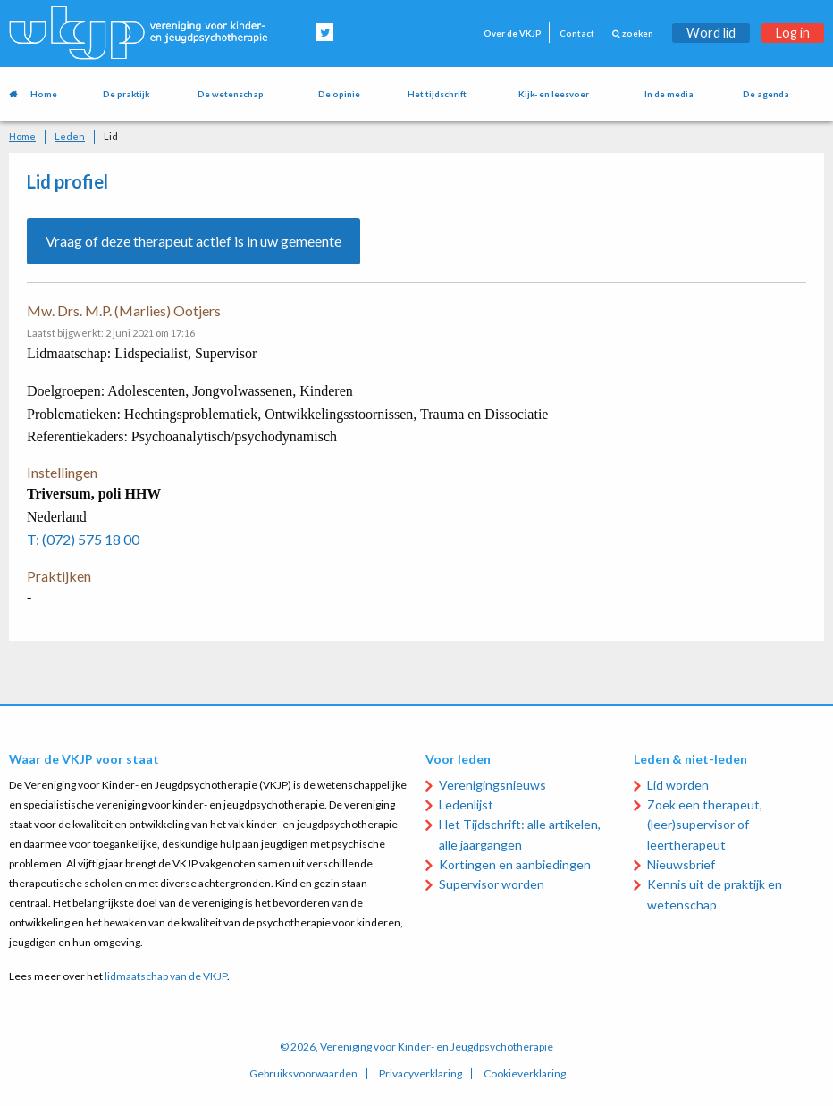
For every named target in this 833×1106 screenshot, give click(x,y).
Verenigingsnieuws (492, 784)
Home (43, 94)
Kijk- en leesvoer (553, 94)
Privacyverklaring (420, 1073)
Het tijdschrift (437, 94)
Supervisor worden (491, 884)
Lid (111, 136)
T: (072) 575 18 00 (83, 539)
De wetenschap (231, 94)
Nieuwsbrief (681, 864)
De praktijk (126, 94)
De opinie (339, 94)
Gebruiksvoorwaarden (303, 1073)
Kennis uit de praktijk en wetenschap (714, 893)
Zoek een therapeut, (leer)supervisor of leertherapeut (704, 824)
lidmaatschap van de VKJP (166, 976)
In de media (669, 94)
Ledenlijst (466, 804)
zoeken (632, 33)
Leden (70, 136)
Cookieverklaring (525, 1073)
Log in (793, 32)
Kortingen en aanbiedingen (515, 864)
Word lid (711, 32)
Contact (577, 33)
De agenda (766, 94)
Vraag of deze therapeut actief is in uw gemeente (193, 240)
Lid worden (678, 784)
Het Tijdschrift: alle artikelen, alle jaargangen (520, 834)
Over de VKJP (513, 33)
